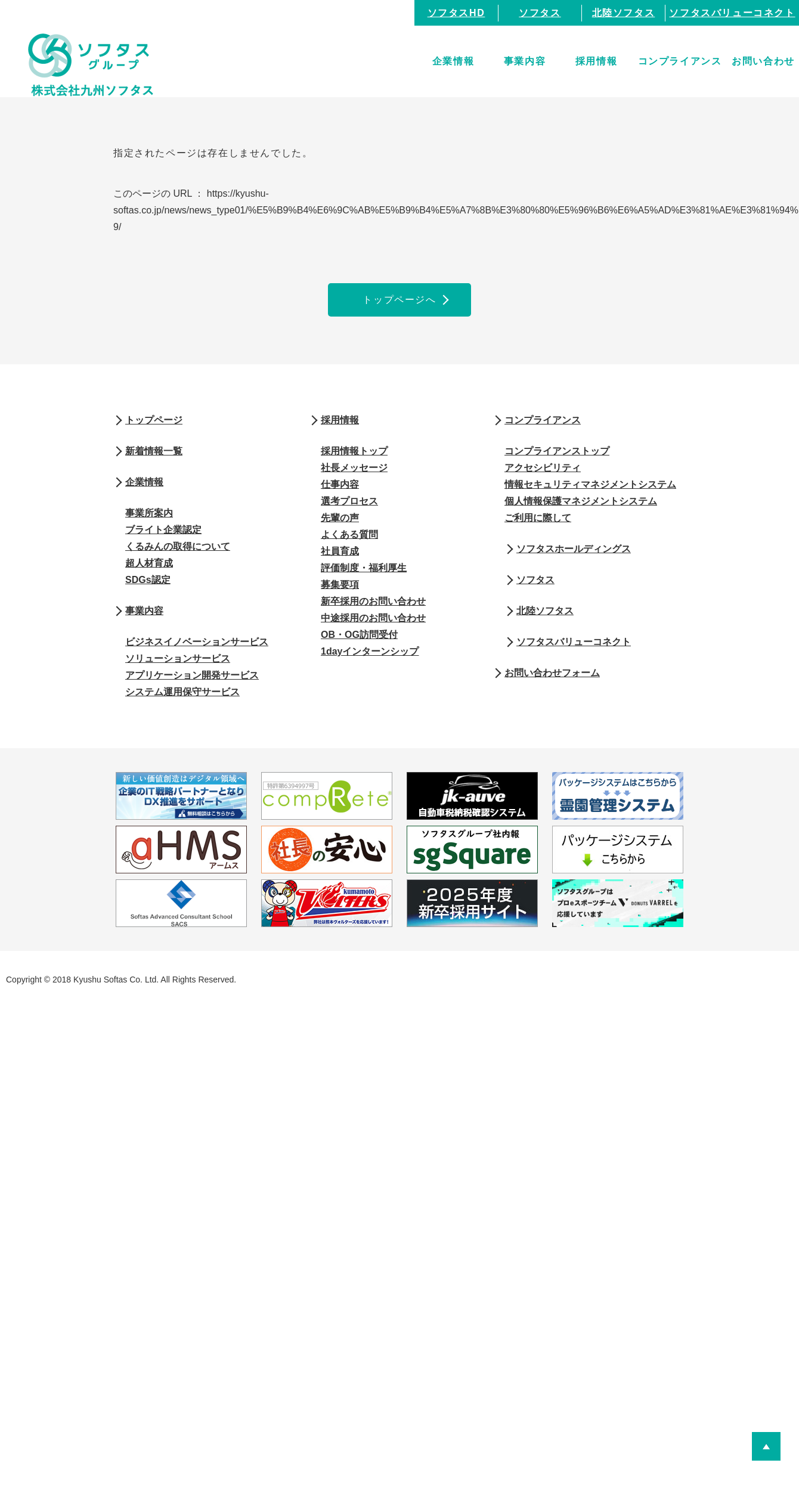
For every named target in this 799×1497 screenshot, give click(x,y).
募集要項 (340, 584)
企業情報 (453, 61)
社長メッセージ (354, 468)
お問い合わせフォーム (552, 673)
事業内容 (525, 61)
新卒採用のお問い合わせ (373, 601)
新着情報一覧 (153, 451)
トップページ (153, 420)
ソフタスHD (456, 13)
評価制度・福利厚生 (364, 568)
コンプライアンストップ (556, 451)
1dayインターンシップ (370, 651)
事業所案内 (149, 513)
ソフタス (539, 13)
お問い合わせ (763, 61)
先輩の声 (340, 518)
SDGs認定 (148, 580)
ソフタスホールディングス (573, 549)
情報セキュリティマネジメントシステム (590, 484)
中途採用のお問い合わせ (373, 618)
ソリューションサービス (177, 658)
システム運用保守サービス (182, 692)
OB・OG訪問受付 (359, 635)
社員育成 (340, 551)
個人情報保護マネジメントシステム (580, 501)
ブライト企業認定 (163, 530)
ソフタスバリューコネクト (732, 13)
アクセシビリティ (542, 468)
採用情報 (596, 61)
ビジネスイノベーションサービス (196, 642)
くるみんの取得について (177, 546)
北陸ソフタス (623, 13)
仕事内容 (340, 484)
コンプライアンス (680, 61)
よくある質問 (349, 534)
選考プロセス (349, 501)
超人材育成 (149, 563)
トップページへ (399, 300)
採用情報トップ (354, 451)
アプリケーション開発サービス (192, 675)
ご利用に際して (537, 518)
